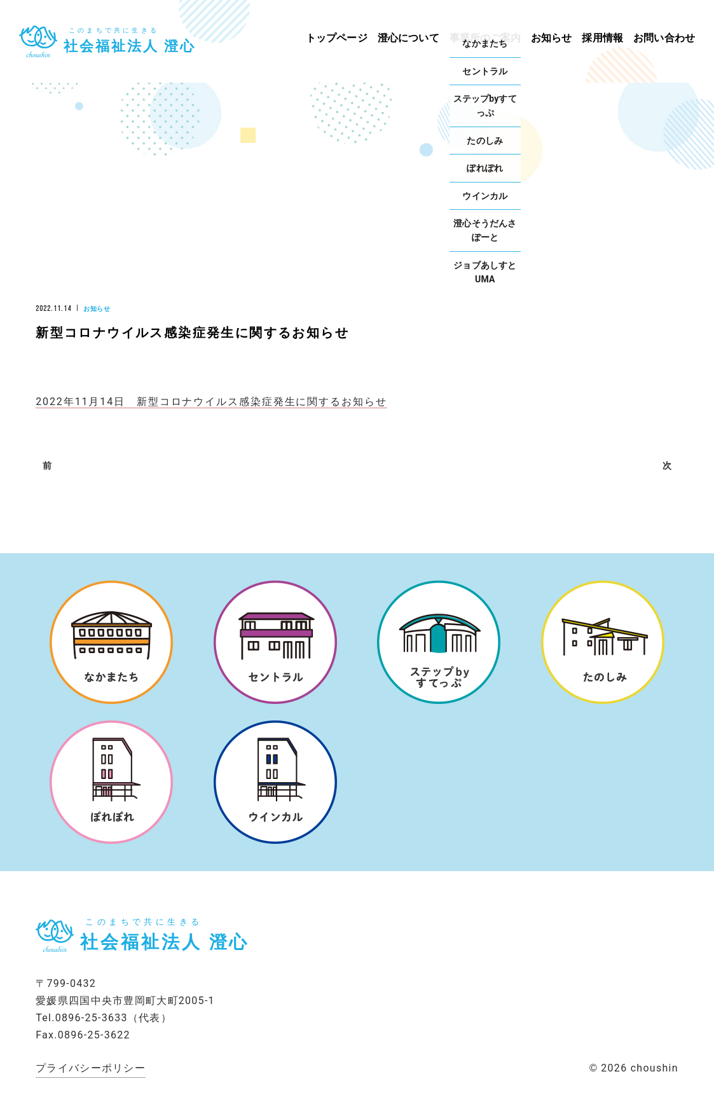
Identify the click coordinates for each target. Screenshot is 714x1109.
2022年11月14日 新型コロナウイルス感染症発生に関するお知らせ (211, 402)
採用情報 (602, 38)
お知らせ (551, 38)
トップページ (336, 38)
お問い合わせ (664, 38)
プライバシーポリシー (91, 1068)
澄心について (408, 38)
